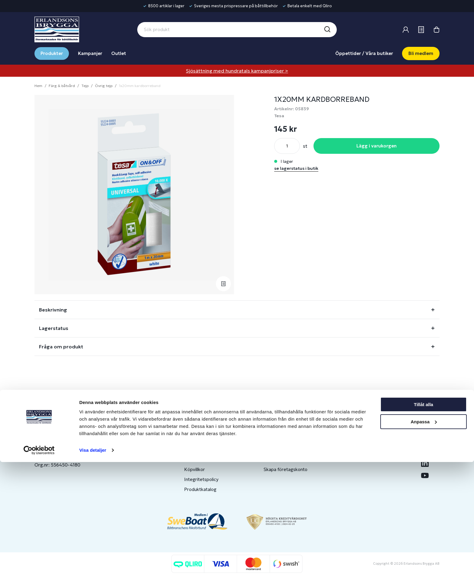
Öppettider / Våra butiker (364, 53)
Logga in (272, 439)
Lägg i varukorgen (376, 146)
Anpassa (424, 534)
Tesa (279, 115)
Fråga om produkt (61, 347)
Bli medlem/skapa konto (289, 449)
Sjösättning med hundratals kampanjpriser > (237, 71)
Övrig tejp (103, 85)
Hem (38, 85)
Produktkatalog (200, 489)
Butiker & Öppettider (206, 439)
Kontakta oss (198, 449)
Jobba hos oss (363, 459)
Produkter (52, 53)
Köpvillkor (194, 469)
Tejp (85, 85)
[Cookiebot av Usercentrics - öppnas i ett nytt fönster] (39, 563)
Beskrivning (53, 310)
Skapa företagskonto (285, 469)
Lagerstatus (53, 328)
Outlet (118, 53)
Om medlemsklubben (286, 459)
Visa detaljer (92, 563)
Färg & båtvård (62, 85)
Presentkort (196, 459)
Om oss (357, 439)
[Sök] (327, 29)
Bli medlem (420, 53)
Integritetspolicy (201, 479)
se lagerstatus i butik (296, 168)
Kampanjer (90, 53)
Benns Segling (363, 449)
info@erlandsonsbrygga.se (78, 444)
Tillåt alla (423, 517)
